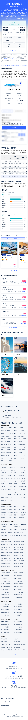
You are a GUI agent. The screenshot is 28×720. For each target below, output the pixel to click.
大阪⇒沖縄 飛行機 (18, 566)
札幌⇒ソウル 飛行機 (6, 560)
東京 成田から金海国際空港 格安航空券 (7, 509)
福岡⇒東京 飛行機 (18, 547)
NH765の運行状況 (5, 629)
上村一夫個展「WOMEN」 (20, 644)
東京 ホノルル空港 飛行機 (7, 535)
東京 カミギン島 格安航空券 (7, 460)
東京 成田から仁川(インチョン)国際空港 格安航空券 (7, 512)
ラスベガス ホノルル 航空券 (20, 470)
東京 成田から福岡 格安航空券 (20, 515)
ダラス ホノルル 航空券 (6, 483)
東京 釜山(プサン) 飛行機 (20, 438)
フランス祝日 (17, 647)
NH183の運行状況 (5, 632)
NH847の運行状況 (5, 609)
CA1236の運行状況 (5, 589)
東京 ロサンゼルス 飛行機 (7, 433)
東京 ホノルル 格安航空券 (20, 486)
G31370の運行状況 (5, 581)
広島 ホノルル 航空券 (6, 475)
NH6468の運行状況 (18, 592)
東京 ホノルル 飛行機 (19, 430)
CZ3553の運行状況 (18, 583)
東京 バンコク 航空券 (6, 438)
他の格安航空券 (14, 327)
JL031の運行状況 (18, 606)
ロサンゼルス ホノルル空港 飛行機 (20, 535)
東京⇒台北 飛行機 (18, 549)
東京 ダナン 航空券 (5, 447)
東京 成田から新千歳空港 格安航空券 (20, 506)
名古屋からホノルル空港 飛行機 (7, 532)
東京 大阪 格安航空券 (6, 452)
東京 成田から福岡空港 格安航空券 (7, 506)
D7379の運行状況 (18, 594)
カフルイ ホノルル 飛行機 (7, 470)
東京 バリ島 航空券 (5, 430)
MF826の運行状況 (18, 589)
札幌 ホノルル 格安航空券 (20, 481)
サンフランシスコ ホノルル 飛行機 (7, 481)
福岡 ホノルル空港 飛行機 (20, 529)
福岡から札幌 (4, 641)
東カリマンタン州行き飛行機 (7, 650)
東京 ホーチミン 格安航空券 (7, 427)
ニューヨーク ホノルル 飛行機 (20, 489)
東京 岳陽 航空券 (5, 455)
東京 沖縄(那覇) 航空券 (19, 449)
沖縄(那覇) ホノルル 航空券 (7, 478)
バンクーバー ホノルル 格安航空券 (7, 492)
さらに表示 (14, 50)
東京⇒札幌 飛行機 (5, 549)
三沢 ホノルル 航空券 (6, 494)
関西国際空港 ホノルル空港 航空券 (20, 527)
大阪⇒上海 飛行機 (18, 563)
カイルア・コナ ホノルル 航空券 (20, 478)
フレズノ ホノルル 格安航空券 (20, 497)
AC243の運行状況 (5, 597)
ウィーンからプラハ (5, 644)
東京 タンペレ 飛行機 (19, 458)
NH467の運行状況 (5, 627)
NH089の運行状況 (5, 624)
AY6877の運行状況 (18, 586)
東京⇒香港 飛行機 (18, 552)
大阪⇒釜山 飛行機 (18, 555)
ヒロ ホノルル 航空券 (19, 475)
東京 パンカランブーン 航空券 (20, 455)
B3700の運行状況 (5, 575)
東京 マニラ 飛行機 (5, 441)
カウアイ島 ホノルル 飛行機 (7, 472)
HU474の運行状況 (5, 592)
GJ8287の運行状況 (18, 578)
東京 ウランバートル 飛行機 (20, 447)
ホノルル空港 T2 (22, 34)
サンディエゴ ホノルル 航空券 (7, 500)
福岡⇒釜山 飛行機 (18, 558)
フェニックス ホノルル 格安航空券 (7, 486)
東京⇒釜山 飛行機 (5, 558)
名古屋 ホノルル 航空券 (19, 483)
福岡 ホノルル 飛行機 (19, 472)
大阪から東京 (4, 639)
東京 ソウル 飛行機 (18, 427)
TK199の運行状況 (5, 606)
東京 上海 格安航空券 (6, 444)
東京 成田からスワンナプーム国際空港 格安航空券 (20, 509)
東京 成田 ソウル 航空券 (6, 515)
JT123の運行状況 (18, 597)
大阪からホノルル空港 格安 (20, 532)
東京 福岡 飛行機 (18, 452)
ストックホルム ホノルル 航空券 (7, 497)
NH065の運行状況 (5, 612)
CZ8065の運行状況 (5, 578)
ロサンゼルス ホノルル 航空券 (20, 492)
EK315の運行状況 (18, 581)
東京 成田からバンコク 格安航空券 (20, 512)
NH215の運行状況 (18, 612)
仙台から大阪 (17, 641)
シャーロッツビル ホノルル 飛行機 (20, 494)
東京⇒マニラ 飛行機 (19, 560)
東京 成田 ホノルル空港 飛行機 (20, 524)
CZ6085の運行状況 (5, 583)
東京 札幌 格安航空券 (19, 436)
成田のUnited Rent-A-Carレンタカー (20, 650)
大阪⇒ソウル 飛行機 (19, 541)
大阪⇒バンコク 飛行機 (6, 552)
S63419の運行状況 (18, 572)
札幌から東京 (17, 639)
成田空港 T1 (5, 34)
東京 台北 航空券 (5, 436)
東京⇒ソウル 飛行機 (6, 541)
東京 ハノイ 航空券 (5, 449)
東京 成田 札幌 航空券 (19, 517)
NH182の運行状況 (18, 604)
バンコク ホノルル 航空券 (7, 467)
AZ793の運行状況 (5, 615)
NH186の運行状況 (18, 627)
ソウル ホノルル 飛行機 (19, 467)
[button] (25, 2)
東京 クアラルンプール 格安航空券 (20, 433)
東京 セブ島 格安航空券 (19, 444)
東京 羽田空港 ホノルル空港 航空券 (7, 524)
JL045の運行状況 (18, 615)
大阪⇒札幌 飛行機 (5, 566)
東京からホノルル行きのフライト (12, 58)
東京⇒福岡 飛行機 (5, 547)
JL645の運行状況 (5, 604)
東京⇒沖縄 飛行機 (5, 555)
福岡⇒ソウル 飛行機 (19, 544)
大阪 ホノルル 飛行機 (6, 489)
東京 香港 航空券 (18, 441)
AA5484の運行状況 (5, 572)
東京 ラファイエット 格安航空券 (7, 458)
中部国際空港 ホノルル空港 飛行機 (7, 527)
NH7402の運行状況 (5, 586)
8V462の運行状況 (18, 575)
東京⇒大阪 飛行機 (5, 563)
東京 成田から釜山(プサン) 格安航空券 (7, 517)
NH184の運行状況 (18, 609)
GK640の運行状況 (5, 594)
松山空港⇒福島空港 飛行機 (7, 647)
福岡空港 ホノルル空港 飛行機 (7, 529)
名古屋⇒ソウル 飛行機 (6, 544)
